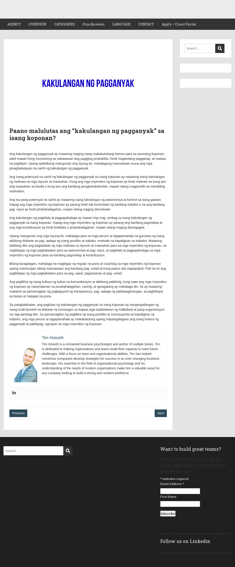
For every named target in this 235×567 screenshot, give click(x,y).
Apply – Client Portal (179, 24)
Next (160, 413)
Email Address (172, 484)
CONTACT (146, 24)
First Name (168, 497)
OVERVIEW (38, 24)
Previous (18, 413)
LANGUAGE (121, 24)
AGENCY (14, 24)
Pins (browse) (93, 24)
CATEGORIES (64, 24)
